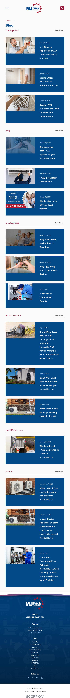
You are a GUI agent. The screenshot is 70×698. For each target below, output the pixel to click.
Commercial (35, 655)
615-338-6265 (35, 617)
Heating (35, 647)
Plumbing (35, 652)
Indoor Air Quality (35, 650)
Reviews (35, 660)
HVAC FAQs (35, 663)
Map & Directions (35, 633)
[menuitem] (26, 691)
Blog (34, 666)
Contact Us (35, 668)
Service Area (35, 658)
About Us (35, 642)
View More (59, 30)
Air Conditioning (35, 645)
